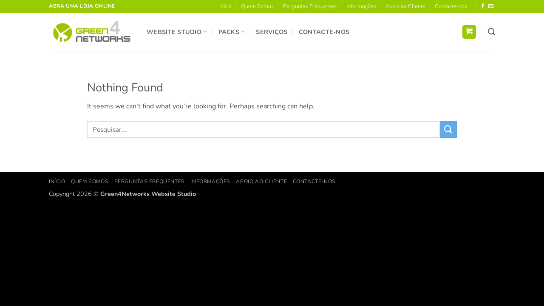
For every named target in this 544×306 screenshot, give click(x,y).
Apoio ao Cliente (405, 6)
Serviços (271, 32)
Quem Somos (257, 6)
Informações (361, 6)
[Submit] (448, 129)
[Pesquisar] (491, 32)
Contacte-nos (451, 6)
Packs (231, 32)
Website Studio (177, 32)
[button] (469, 32)
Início (225, 6)
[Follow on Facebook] (482, 6)
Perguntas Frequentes (310, 6)
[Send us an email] (490, 6)
